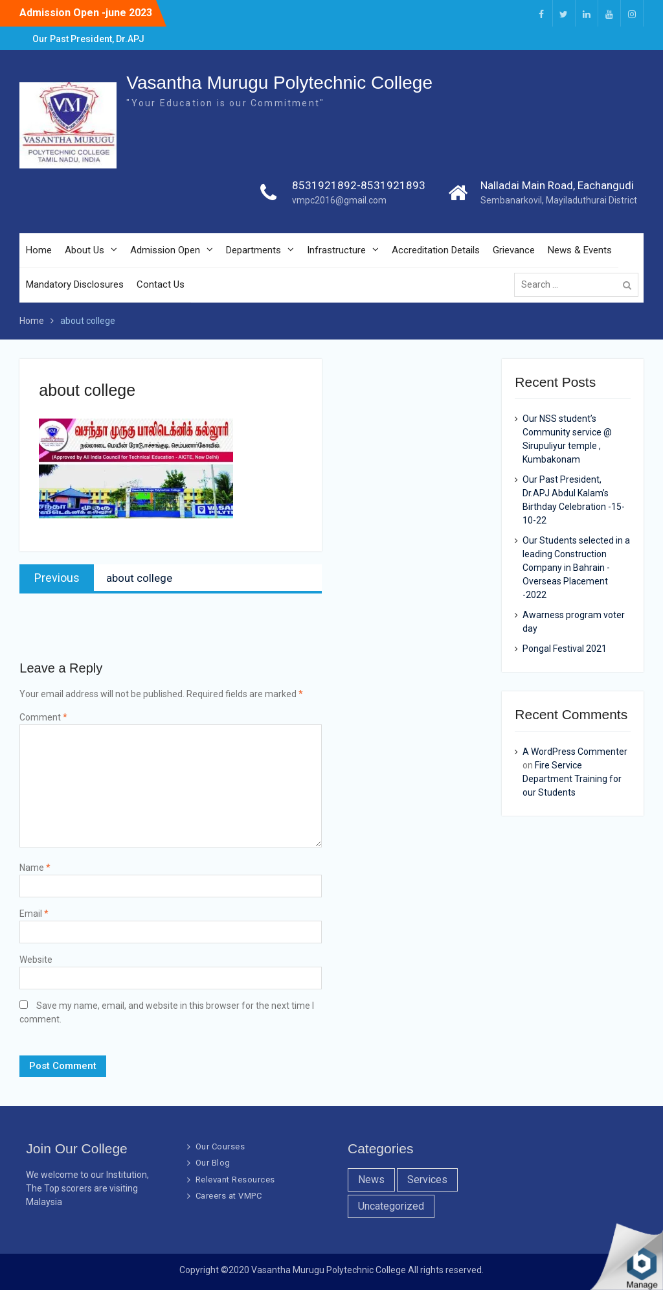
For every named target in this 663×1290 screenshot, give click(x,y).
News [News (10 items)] (371, 1179)
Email (34, 913)
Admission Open (165, 250)
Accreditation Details (436, 250)
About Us (84, 250)
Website (35, 959)
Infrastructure (336, 250)
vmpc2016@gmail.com (339, 200)
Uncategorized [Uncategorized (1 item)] (391, 1206)
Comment (43, 717)
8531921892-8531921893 (358, 185)
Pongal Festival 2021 (565, 648)
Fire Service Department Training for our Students (572, 779)
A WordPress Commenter (575, 751)
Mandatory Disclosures (75, 284)
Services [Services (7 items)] (427, 1179)
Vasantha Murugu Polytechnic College (279, 83)
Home (39, 250)
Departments (253, 250)
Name (35, 867)
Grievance (514, 250)
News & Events (580, 250)
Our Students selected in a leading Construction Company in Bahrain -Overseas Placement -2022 (576, 567)
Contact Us (161, 284)
